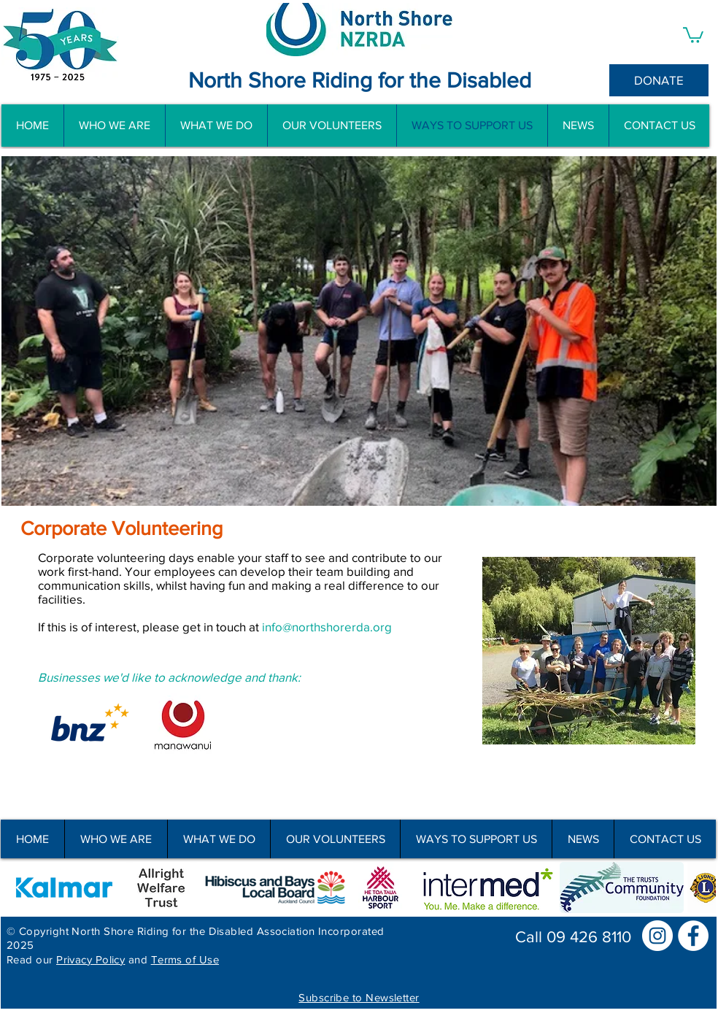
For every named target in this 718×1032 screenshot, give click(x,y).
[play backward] (19, 887)
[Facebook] (693, 935)
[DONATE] (659, 80)
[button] (693, 34)
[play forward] (697, 887)
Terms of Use (185, 959)
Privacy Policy (90, 959)
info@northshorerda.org (327, 627)
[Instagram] (657, 935)
